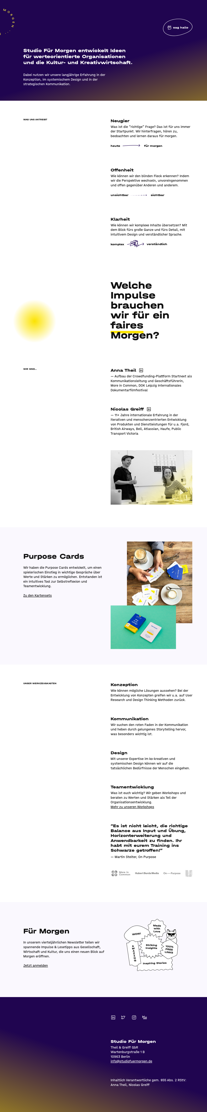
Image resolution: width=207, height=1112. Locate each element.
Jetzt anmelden (35, 965)
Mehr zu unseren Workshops (132, 807)
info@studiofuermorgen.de (131, 1061)
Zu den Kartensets (37, 595)
